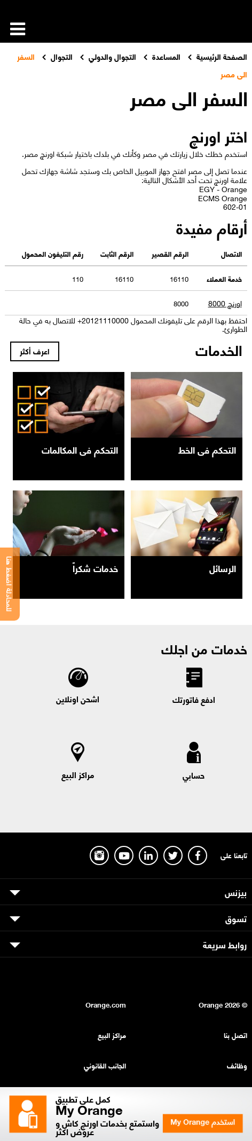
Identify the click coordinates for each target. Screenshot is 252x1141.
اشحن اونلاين (77, 698)
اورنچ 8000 (225, 302)
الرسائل (222, 567)
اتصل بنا (235, 1034)
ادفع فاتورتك (193, 699)
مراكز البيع (77, 774)
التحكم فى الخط (207, 449)
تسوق (236, 918)
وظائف (237, 1065)
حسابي (193, 774)
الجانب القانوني (105, 1065)
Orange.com (105, 1004)
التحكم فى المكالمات (80, 449)
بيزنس (236, 892)
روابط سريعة (225, 944)
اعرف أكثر (35, 351)
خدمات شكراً (95, 567)
